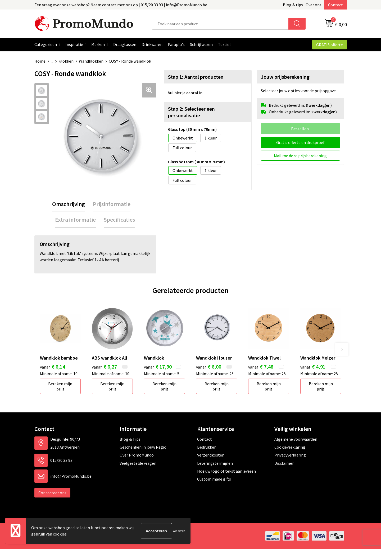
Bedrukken (206, 447)
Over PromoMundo (137, 455)
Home (40, 61)
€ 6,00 (208, 366)
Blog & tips (293, 4)
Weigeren (179, 531)
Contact (335, 4)
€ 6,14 (52, 366)
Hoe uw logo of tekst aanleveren (226, 471)
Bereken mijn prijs (60, 386)
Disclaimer (284, 463)
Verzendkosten (210, 455)
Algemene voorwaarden (295, 439)
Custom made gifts (214, 479)
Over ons (313, 4)
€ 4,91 (312, 366)
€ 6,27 (104, 366)
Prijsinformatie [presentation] (111, 204)
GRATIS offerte (329, 44)
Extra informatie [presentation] (75, 219)
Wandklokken (91, 61)
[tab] (68, 204)
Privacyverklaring (290, 455)
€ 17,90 (158, 366)
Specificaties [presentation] (119, 219)
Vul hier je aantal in (185, 92)
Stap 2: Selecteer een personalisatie (191, 112)
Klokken (66, 61)
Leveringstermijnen (215, 463)
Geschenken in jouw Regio (143, 447)
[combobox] (220, 24)
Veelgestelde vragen (138, 463)
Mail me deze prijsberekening (300, 155)
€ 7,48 (260, 366)
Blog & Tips (130, 439)
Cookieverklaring (289, 447)
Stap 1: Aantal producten (196, 76)
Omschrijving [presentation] (68, 204)
